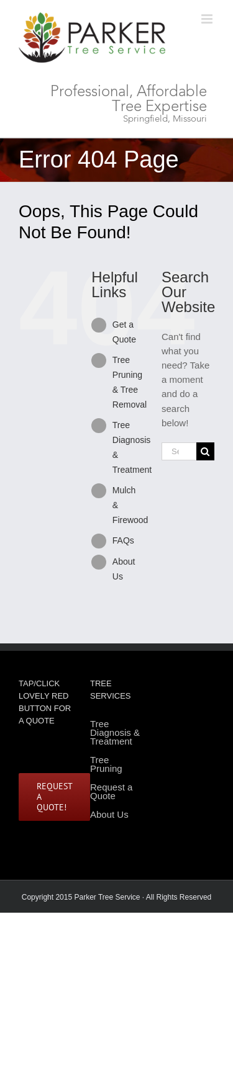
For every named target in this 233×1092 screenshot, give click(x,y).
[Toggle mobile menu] (207, 18)
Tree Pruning (106, 764)
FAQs (123, 540)
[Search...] (179, 451)
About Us (109, 814)
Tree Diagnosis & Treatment (115, 733)
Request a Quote (111, 791)
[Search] (205, 451)
